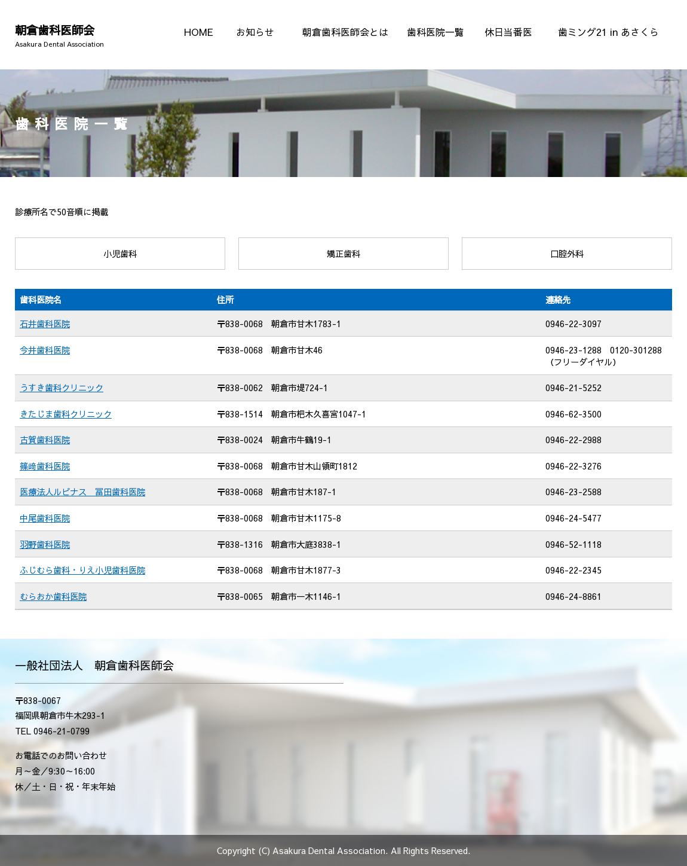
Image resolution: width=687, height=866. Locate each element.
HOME (198, 31)
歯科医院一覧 (435, 31)
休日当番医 (508, 31)
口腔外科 (567, 254)
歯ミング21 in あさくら (608, 31)
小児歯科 (120, 254)
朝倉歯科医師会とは (345, 31)
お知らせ (255, 31)
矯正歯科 (343, 254)
